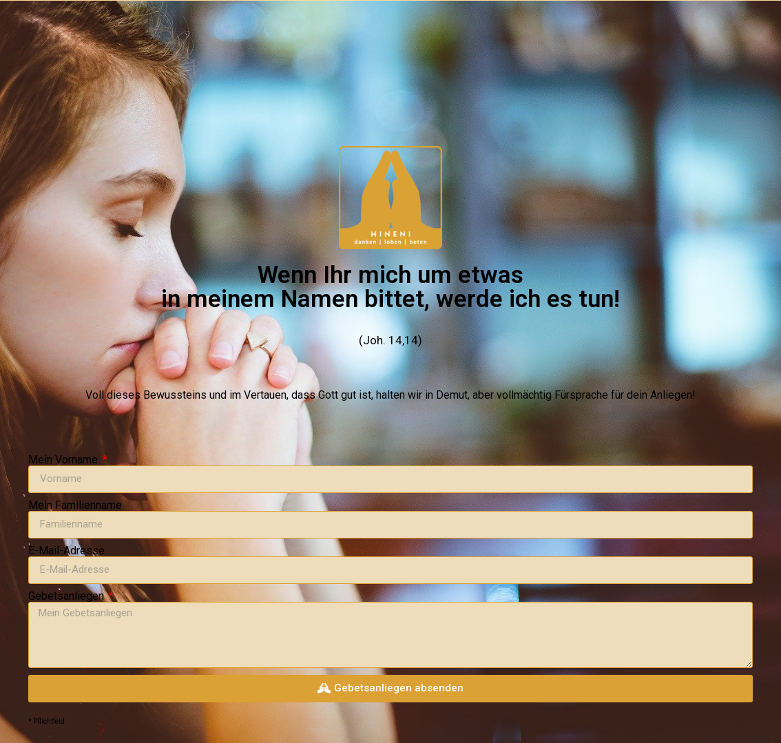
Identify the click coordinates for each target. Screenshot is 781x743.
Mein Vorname (64, 459)
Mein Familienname (75, 505)
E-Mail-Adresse (66, 550)
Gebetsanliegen (67, 596)
